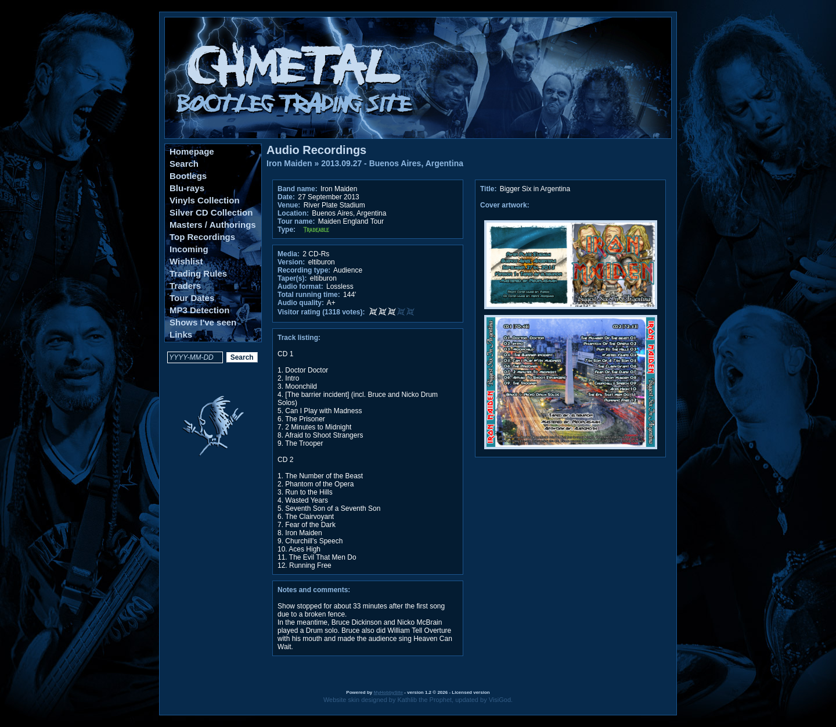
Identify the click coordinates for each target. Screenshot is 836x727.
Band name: (298, 189)
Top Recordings (202, 237)
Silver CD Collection (211, 212)
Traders (185, 286)
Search (184, 164)
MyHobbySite (388, 692)
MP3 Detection (199, 310)
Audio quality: (301, 303)
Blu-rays (187, 188)
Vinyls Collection (205, 200)
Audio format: (300, 286)
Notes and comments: (314, 590)
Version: (291, 262)
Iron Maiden (289, 163)
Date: (286, 197)
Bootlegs (188, 176)
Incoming (189, 249)
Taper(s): (292, 278)
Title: (489, 189)
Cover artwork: (504, 205)
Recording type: (304, 270)
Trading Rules (198, 273)
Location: (293, 213)
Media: (289, 254)
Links (181, 334)
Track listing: (299, 338)
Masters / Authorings (213, 225)
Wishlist (186, 261)
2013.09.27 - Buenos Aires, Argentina (392, 163)
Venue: (289, 205)
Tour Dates (192, 298)
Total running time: (309, 295)
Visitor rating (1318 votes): (321, 312)
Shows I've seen (203, 322)
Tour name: (296, 221)
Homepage (192, 151)
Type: (287, 229)
